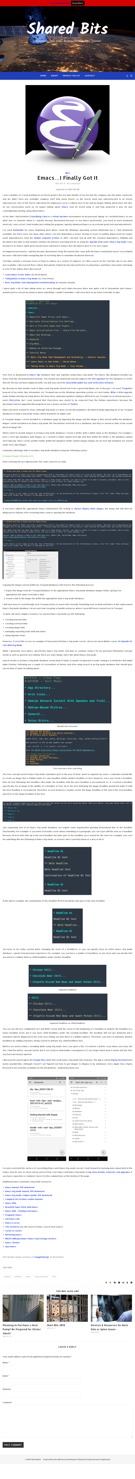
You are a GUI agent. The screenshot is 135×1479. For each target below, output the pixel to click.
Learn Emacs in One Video (18, 274)
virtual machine (60, 216)
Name (6, 1362)
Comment (7, 1402)
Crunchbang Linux (38, 216)
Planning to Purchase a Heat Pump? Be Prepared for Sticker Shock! (22, 1329)
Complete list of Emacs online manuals (24, 1199)
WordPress (59, 1459)
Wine (112, 392)
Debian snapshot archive (46, 238)
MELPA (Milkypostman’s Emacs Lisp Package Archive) (30, 1238)
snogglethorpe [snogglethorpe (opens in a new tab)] (41, 1257)
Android (7, 1277)
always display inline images (88, 508)
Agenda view (96, 242)
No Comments (73, 183)
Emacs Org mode (118, 242)
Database (18, 1277)
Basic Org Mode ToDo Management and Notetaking (30, 282)
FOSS (54, 1277)
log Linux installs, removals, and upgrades (109, 1172)
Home (43, 75)
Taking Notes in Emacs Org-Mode (21, 278)
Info (67, 173)
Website (7, 1389)
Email (6, 1376)
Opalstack (106, 1459)
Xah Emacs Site (12, 1219)
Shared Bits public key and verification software (90, 382)
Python (73, 404)
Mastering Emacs (13, 1234)
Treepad (125, 388)
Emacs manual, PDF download (19, 1187)
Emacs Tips (35, 375)
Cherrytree (14, 400)
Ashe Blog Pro (71, 1459)
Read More (77, 3)
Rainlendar (18, 230)
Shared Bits (67, 30)
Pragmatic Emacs (13, 1215)
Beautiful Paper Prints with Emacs (21, 1207)
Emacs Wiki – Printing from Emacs (21, 1211)
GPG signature (99, 378)
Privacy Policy (71, 75)
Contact (90, 75)
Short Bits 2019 (56, 1325)
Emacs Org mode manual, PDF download (24, 1191)
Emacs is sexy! (12, 1223)
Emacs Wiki (10, 1203)
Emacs (28, 1277)
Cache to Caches (13, 1230)
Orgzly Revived (118, 1060)
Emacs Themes (12, 1242)
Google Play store (42, 1060)
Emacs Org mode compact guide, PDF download (28, 1195)
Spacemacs (10, 1246)
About (54, 75)
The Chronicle (12, 1227)
